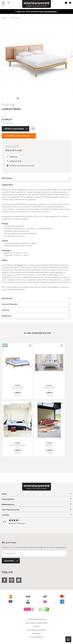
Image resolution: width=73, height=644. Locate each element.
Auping (20, 265)
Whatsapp (13, 157)
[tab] (36, 178)
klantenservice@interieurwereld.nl (22, 165)
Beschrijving (7, 178)
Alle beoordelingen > (17, 523)
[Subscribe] (11, 560)
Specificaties (7, 298)
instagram (11, 580)
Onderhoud (6, 316)
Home (4, 18)
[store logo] (36, 4)
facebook (4, 580)
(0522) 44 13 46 (15, 161)
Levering (5, 310)
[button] (18, 98)
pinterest (18, 580)
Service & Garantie (9, 304)
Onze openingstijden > (48, 11)
